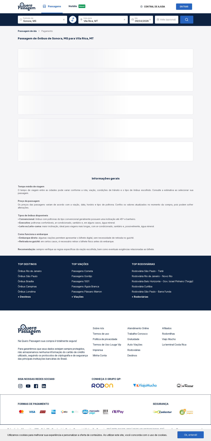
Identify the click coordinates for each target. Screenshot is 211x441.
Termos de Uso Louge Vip (107, 344)
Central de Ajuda (154, 6)
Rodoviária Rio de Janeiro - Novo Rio (152, 276)
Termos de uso (101, 333)
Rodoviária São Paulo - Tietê (148, 271)
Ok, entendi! (190, 434)
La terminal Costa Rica (174, 344)
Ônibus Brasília (26, 281)
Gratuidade (133, 339)
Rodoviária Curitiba (142, 286)
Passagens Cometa (82, 271)
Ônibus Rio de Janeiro (30, 271)
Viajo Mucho (169, 339)
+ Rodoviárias (140, 296)
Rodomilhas (168, 333)
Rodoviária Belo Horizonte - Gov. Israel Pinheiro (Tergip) (162, 281)
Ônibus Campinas (27, 286)
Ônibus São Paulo (28, 276)
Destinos (132, 355)
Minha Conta (100, 355)
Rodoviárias (133, 350)
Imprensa (98, 350)
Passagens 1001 (80, 281)
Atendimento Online (138, 328)
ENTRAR (184, 6)
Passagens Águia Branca (85, 286)
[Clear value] (150, 20)
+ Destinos (24, 296)
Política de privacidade (105, 339)
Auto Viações (134, 344)
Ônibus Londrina (27, 291)
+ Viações (77, 296)
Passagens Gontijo (82, 276)
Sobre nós (98, 328)
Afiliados (167, 328)
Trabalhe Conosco (137, 333)
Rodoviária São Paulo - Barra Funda (151, 291)
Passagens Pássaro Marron (87, 291)
